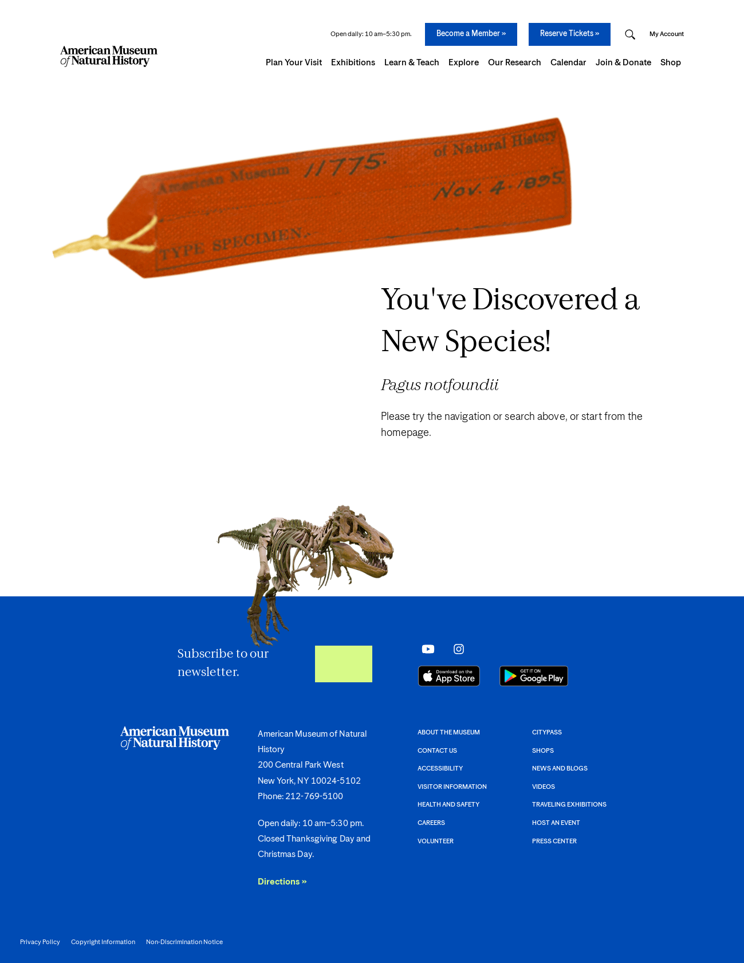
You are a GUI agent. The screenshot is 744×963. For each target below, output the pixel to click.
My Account (666, 34)
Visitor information (452, 787)
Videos (543, 787)
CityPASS (547, 732)
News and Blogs (560, 768)
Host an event (556, 823)
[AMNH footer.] (372, 779)
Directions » (282, 882)
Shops (543, 751)
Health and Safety (448, 804)
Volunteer (436, 841)
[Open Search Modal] (630, 34)
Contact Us (437, 751)
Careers (431, 823)
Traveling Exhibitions (569, 804)
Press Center (554, 841)
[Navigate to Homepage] (109, 56)
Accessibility (440, 768)
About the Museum (449, 732)
